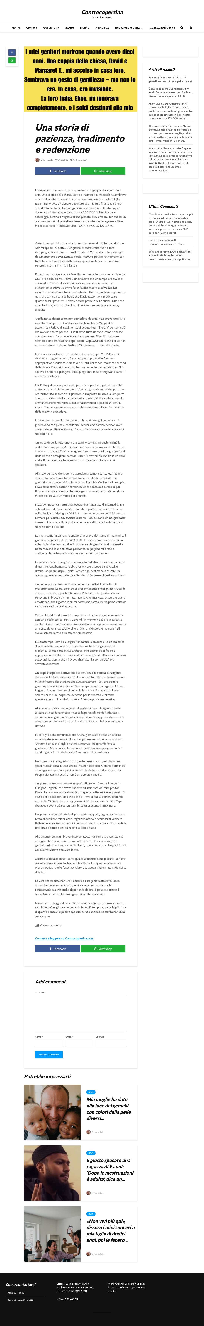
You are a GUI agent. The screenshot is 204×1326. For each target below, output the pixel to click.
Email (69, 1037)
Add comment (81, 159)
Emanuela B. (44, 159)
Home (16, 27)
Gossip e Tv (51, 27)
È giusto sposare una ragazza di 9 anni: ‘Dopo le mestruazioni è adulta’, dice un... (109, 1169)
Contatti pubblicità (162, 27)
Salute (69, 27)
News (91, 1092)
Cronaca (31, 27)
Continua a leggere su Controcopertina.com (64, 938)
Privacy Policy (15, 1292)
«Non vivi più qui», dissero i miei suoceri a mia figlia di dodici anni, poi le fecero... (110, 1230)
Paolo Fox (102, 27)
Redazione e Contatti (129, 27)
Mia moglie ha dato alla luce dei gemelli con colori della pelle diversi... (108, 1108)
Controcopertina (102, 12)
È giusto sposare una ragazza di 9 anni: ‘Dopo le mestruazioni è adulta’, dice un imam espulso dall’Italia (170, 92)
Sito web (100, 1037)
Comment (40, 992)
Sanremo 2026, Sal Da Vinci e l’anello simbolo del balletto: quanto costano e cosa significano (170, 255)
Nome (39, 1037)
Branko (84, 27)
